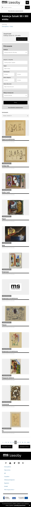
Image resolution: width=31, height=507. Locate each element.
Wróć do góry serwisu (9, 489)
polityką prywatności (19, 505)
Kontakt (6, 486)
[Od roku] (9, 74)
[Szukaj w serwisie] (13, 7)
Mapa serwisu (7, 470)
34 (13, 442)
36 (18, 442)
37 (20, 442)
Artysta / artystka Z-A (15, 115)
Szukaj (27, 7)
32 (8, 442)
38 (22, 442)
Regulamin (6, 483)
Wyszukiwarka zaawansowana (15, 11)
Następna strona (24, 446)
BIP (5, 473)
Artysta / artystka (8, 59)
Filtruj (15, 102)
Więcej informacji (21, 39)
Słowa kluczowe (7, 84)
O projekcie (6, 476)
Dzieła (11, 26)
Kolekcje (6, 49)
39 (25, 442)
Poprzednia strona (6, 446)
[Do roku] (22, 74)
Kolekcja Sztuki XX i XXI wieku (15, 52)
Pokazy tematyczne (8, 92)
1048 (28, 442)
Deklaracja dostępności (9, 479)
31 (6, 442)
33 (10, 442)
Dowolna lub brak (15, 95)
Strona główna (5, 26)
